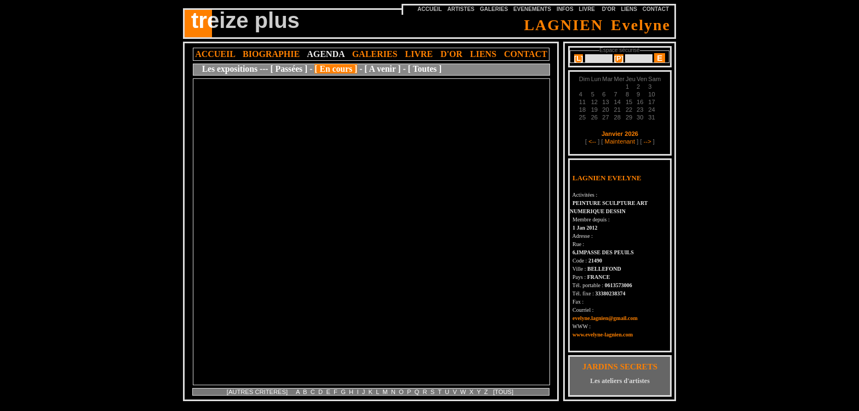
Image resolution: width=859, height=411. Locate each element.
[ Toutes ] (425, 68)
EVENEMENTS (532, 9)
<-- (592, 141)
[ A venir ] (382, 68)
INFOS (565, 9)
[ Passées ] (288, 68)
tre (201, 18)
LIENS (629, 9)
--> (647, 141)
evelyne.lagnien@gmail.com (605, 318)
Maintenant (620, 141)
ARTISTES (461, 9)
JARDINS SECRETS (619, 366)
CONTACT (656, 9)
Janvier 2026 (620, 133)
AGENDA (325, 54)
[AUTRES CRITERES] (258, 392)
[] (578, 58)
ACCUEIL (215, 54)
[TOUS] (503, 392)
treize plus (245, 20)
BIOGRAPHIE (271, 54)
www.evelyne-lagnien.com (602, 335)
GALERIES (494, 9)
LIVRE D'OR (597, 9)
